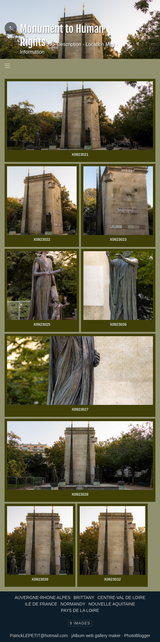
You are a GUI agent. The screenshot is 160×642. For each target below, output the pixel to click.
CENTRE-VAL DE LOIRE (121, 597)
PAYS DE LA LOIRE (80, 610)
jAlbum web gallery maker (95, 635)
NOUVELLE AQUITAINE (112, 604)
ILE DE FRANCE (41, 604)
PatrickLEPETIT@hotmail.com (39, 635)
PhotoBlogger (137, 635)
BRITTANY (84, 597)
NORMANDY (73, 604)
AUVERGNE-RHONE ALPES (42, 597)
